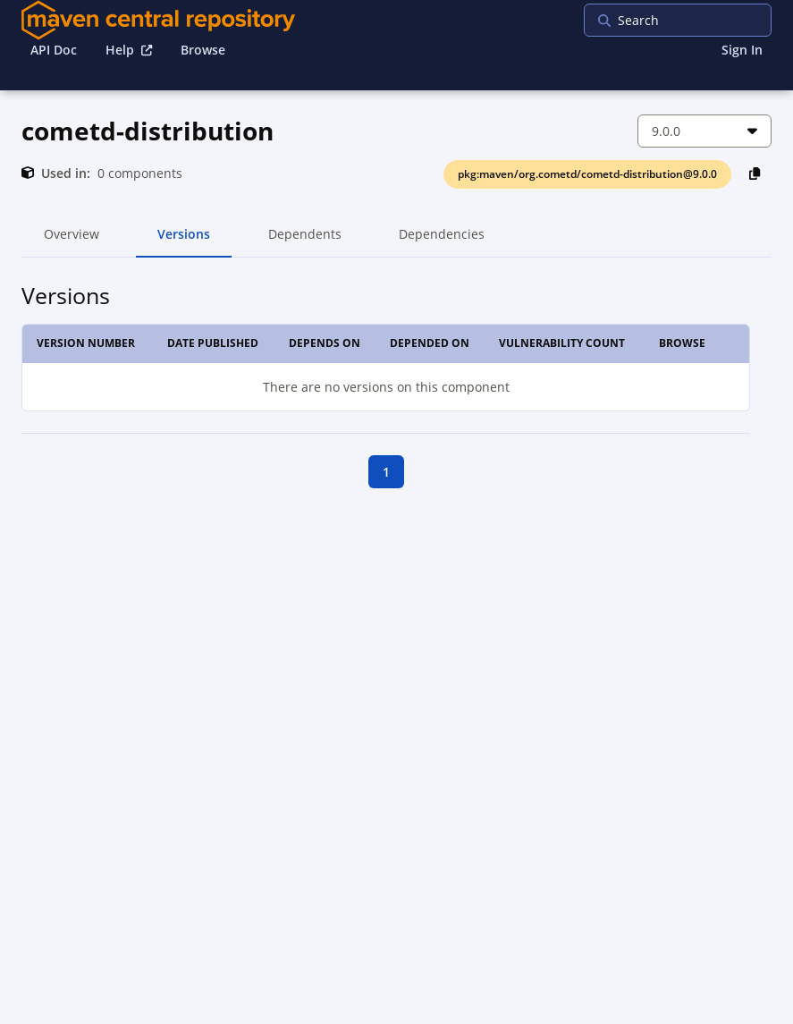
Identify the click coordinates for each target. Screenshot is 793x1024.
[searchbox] (699, 20)
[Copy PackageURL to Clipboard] (755, 173)
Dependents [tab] (304, 241)
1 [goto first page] (386, 471)
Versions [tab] (183, 241)
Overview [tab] (71, 241)
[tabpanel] (396, 394)
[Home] (158, 20)
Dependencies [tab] (442, 241)
